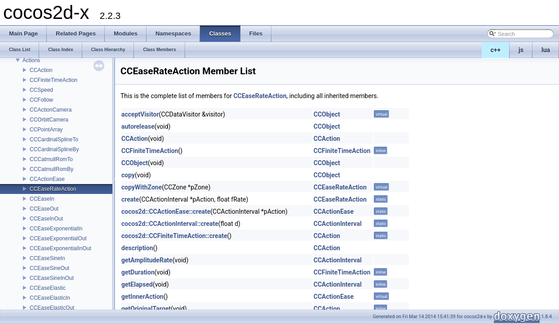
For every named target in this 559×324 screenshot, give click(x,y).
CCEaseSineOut (49, 268)
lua (545, 50)
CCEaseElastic (48, 288)
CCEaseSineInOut (52, 278)
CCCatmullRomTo (51, 159)
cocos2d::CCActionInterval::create (169, 223)
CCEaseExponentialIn (56, 228)
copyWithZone (141, 187)
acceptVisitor (140, 114)
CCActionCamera (50, 110)
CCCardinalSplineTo (54, 139)
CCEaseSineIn (47, 258)
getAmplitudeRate (147, 260)
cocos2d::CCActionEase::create (165, 211)
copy (128, 175)
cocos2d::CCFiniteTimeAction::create (174, 235)
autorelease (138, 126)
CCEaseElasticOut (52, 308)
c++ (496, 50)
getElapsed (137, 284)
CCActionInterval (338, 223)
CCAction (41, 70)
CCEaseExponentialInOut (60, 248)
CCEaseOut (44, 209)
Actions (31, 60)
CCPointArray (46, 129)
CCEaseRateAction (53, 189)
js (521, 50)
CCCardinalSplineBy (54, 149)
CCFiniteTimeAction (53, 80)
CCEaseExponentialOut (58, 238)
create (130, 199)
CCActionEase (47, 179)
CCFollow (41, 100)
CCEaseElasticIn (50, 298)
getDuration (138, 272)
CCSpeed (41, 90)
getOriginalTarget (146, 308)
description (137, 248)
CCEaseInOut (46, 219)
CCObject (327, 114)
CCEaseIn (42, 199)
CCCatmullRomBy (51, 169)
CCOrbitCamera (49, 120)
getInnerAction (142, 296)
